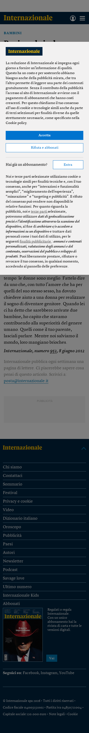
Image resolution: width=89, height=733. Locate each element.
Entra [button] (68, 165)
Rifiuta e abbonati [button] (44, 148)
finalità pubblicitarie (36, 241)
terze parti (39, 212)
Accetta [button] (44, 135)
